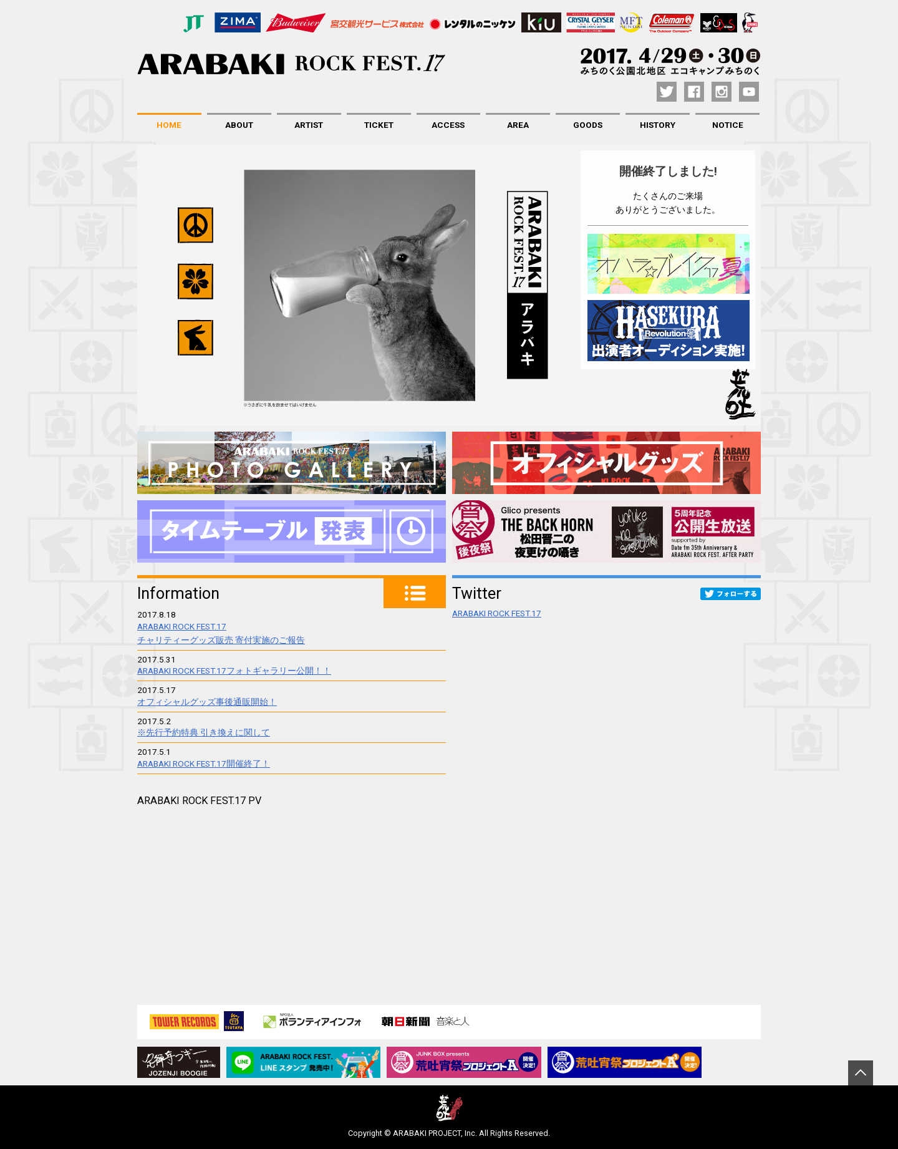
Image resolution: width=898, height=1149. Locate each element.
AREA (518, 125)
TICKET (378, 125)
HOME (169, 125)
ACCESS (448, 125)
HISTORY (657, 125)
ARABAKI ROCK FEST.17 (496, 613)
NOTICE (727, 125)
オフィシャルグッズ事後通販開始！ (207, 702)
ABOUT (239, 125)
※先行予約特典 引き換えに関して (203, 732)
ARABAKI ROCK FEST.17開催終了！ (203, 763)
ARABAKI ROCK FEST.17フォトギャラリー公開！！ (234, 671)
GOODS (587, 125)
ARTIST (308, 125)
